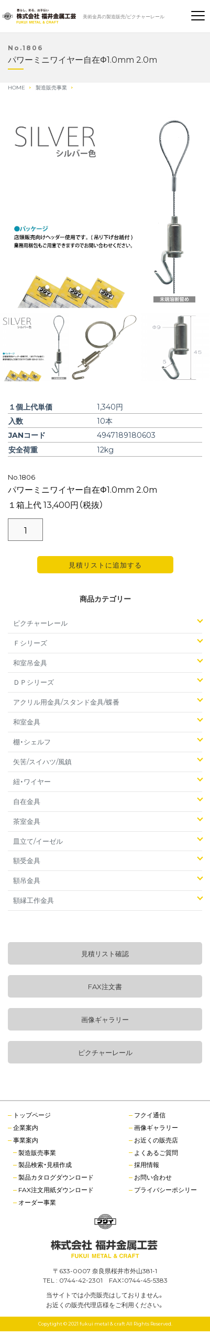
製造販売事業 (37, 1152)
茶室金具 (26, 821)
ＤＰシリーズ (33, 682)
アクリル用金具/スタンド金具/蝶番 (66, 702)
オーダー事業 (37, 1202)
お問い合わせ (153, 1177)
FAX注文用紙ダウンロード (56, 1189)
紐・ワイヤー (32, 781)
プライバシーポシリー (165, 1189)
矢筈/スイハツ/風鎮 (42, 761)
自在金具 (26, 801)
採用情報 (146, 1164)
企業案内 (25, 1127)
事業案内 (25, 1140)
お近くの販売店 (156, 1140)
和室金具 (26, 722)
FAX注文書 (105, 986)
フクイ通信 (149, 1114)
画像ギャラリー (105, 1019)
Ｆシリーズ (30, 643)
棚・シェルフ (32, 741)
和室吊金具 (30, 662)
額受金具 (26, 860)
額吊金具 (26, 880)
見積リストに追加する (105, 565)
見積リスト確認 (105, 953)
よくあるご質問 (156, 1152)
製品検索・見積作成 (45, 1164)
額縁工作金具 (33, 900)
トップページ (32, 1114)
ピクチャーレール (40, 623)
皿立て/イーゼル (38, 841)
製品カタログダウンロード (56, 1177)
